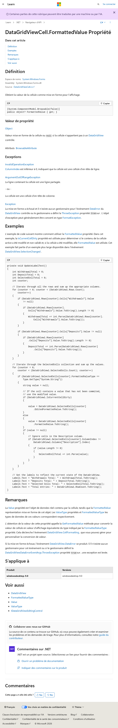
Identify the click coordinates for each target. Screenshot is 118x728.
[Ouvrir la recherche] (98, 4)
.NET (18, 22)
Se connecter (109, 4)
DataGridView (96, 135)
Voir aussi (12, 62)
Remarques (13, 54)
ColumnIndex (12, 169)
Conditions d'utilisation (84, 718)
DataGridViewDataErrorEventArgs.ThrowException (32, 552)
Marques (24, 723)
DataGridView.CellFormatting (63, 532)
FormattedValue (73, 233)
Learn (8, 22)
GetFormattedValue (72, 523)
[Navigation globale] (3, 4)
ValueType (61, 512)
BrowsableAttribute (26, 148)
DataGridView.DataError (63, 543)
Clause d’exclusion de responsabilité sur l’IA (23, 714)
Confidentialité (9, 718)
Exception (10, 204)
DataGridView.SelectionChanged (22, 251)
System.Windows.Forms (33, 79)
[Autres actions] (110, 22)
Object (8, 128)
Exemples (12, 50)
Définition (12, 46)
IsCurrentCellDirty (27, 238)
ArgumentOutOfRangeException (22, 177)
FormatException (72, 217)
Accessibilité (8, 723)
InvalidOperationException (19, 164)
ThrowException (70, 213)
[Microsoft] (59, 4)
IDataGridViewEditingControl (26, 610)
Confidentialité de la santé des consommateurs (44, 718)
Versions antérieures (57, 714)
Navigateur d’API (33, 22)
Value (11, 507)
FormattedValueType (93, 512)
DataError (95, 208)
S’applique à (13, 58)
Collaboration (87, 714)
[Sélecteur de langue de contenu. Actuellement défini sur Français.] (10, 707)
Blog (73, 714)
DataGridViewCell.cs (23, 86)
